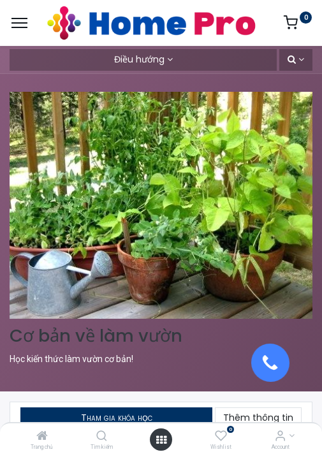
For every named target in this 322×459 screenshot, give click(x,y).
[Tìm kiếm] (102, 437)
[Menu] (19, 23)
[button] (295, 60)
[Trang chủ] (42, 437)
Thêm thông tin (258, 417)
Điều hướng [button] (139, 59)
